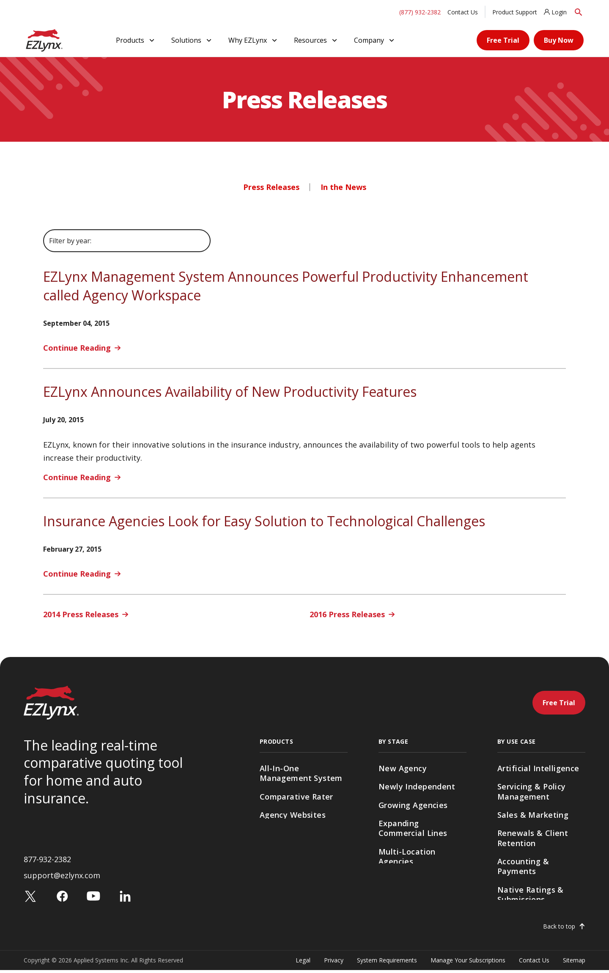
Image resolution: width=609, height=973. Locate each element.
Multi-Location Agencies (407, 856)
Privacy (333, 963)
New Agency (403, 768)
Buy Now (558, 40)
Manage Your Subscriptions (468, 963)
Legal (303, 963)
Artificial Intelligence (538, 768)
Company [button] (375, 40)
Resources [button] (316, 40)
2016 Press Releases (347, 614)
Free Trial (503, 40)
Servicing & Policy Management (531, 791)
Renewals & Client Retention (532, 838)
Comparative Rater (296, 797)
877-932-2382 (47, 862)
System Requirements (387, 963)
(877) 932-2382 (420, 12)
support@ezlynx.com (62, 878)
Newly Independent (417, 786)
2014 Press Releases (80, 614)
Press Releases (271, 187)
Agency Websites (293, 815)
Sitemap (574, 963)
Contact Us (462, 12)
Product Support (514, 12)
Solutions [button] (192, 40)
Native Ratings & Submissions (530, 894)
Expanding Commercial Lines (413, 828)
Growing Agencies (413, 805)
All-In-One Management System (301, 773)
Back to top (559, 929)
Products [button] (136, 40)
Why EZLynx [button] (253, 40)
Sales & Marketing (532, 815)
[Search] (578, 12)
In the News (343, 187)
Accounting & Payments (523, 866)
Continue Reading (77, 348)
